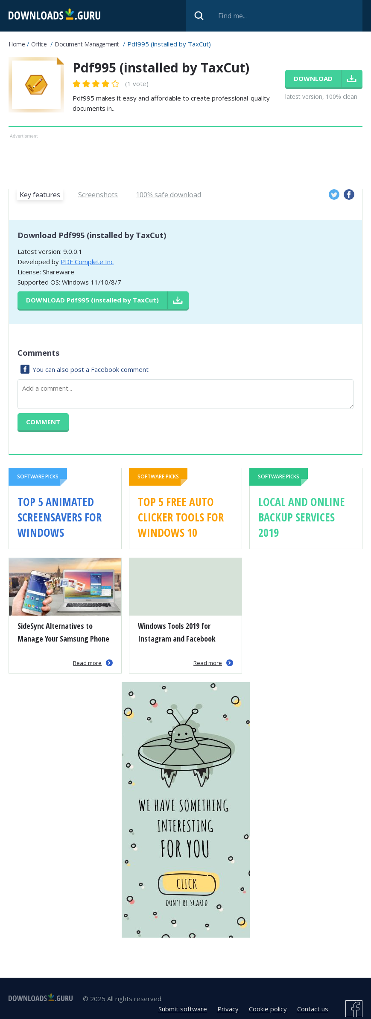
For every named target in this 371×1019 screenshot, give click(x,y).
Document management (87, 44)
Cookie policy (268, 1009)
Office (39, 44)
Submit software (182, 1009)
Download (92, 300)
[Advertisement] (185, 160)
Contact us (312, 1009)
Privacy (228, 1009)
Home (17, 44)
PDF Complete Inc (87, 261)
